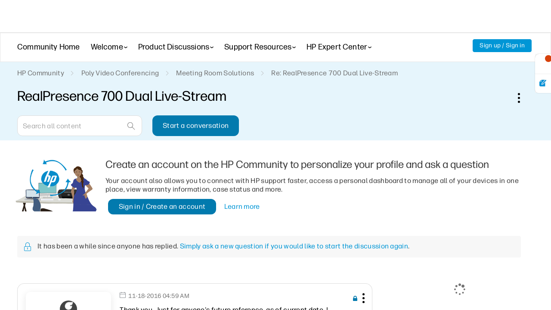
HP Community (40, 73)
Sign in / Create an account (162, 206)
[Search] (79, 125)
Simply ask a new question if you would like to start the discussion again (294, 246)
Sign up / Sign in (502, 45)
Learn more (242, 206)
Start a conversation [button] (196, 125)
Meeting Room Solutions (215, 73)
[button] (362, 299)
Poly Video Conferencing (120, 73)
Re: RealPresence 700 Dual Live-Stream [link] (334, 73)
